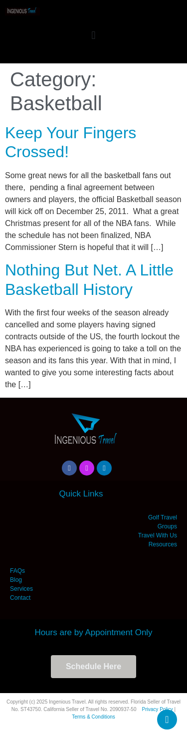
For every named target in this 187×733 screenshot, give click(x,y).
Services (21, 588)
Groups (167, 526)
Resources (163, 544)
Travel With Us (157, 535)
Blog (16, 579)
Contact (20, 597)
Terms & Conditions (93, 717)
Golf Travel (162, 517)
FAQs (17, 570)
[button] (93, 35)
